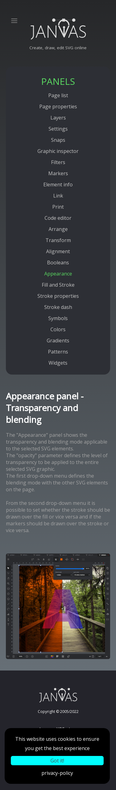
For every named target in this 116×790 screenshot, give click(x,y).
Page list (58, 95)
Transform (58, 240)
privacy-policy (57, 773)
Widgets (58, 362)
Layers (58, 117)
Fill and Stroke (58, 284)
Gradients (58, 340)
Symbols (58, 318)
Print (58, 206)
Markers (58, 173)
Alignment (58, 251)
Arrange (58, 229)
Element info (58, 184)
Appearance (58, 273)
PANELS (58, 81)
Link (58, 195)
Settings (58, 128)
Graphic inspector (58, 151)
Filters (58, 162)
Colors (58, 329)
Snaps (58, 140)
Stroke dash (58, 307)
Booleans (58, 262)
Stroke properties (58, 296)
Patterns (58, 351)
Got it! (57, 760)
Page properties (58, 106)
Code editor (58, 218)
